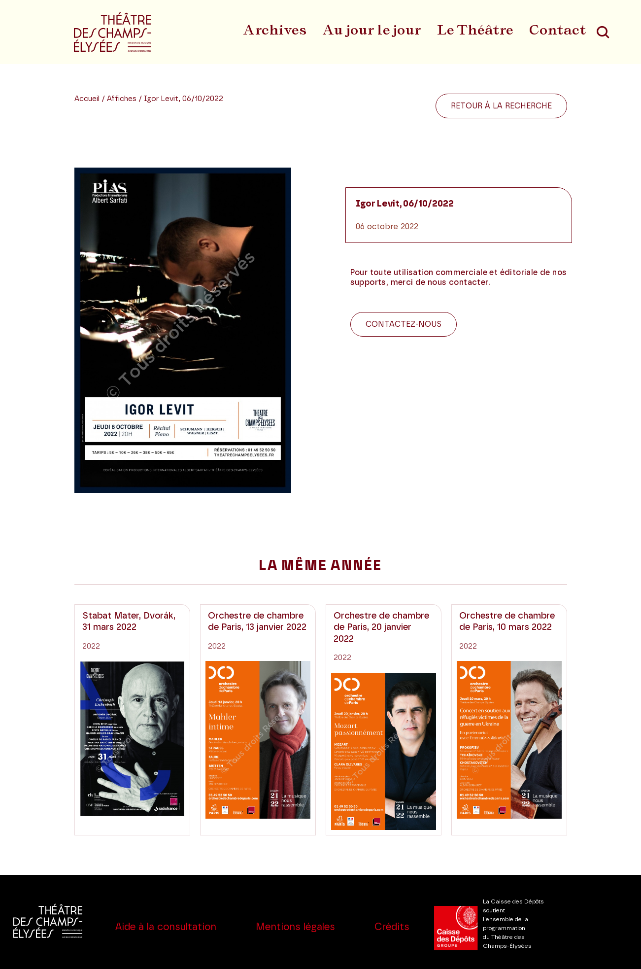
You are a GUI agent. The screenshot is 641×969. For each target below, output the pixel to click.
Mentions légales (295, 927)
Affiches (122, 99)
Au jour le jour (371, 29)
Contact (557, 29)
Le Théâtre (475, 29)
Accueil (87, 99)
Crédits (391, 927)
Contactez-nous (403, 324)
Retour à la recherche (501, 106)
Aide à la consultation (165, 927)
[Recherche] (602, 32)
